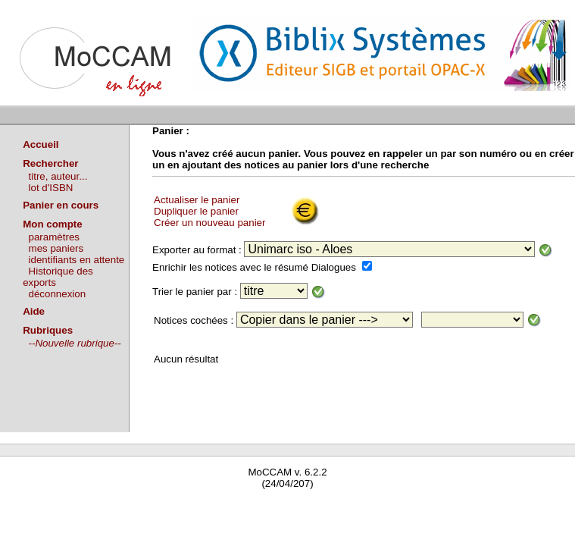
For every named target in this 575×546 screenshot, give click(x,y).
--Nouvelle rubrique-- (75, 343)
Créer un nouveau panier (209, 222)
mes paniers (56, 248)
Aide (34, 311)
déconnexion (57, 294)
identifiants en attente (77, 259)
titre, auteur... (58, 176)
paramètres (54, 237)
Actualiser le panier (196, 200)
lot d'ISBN (51, 187)
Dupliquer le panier (196, 211)
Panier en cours (60, 205)
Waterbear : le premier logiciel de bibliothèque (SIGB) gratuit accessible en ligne (179, 505)
